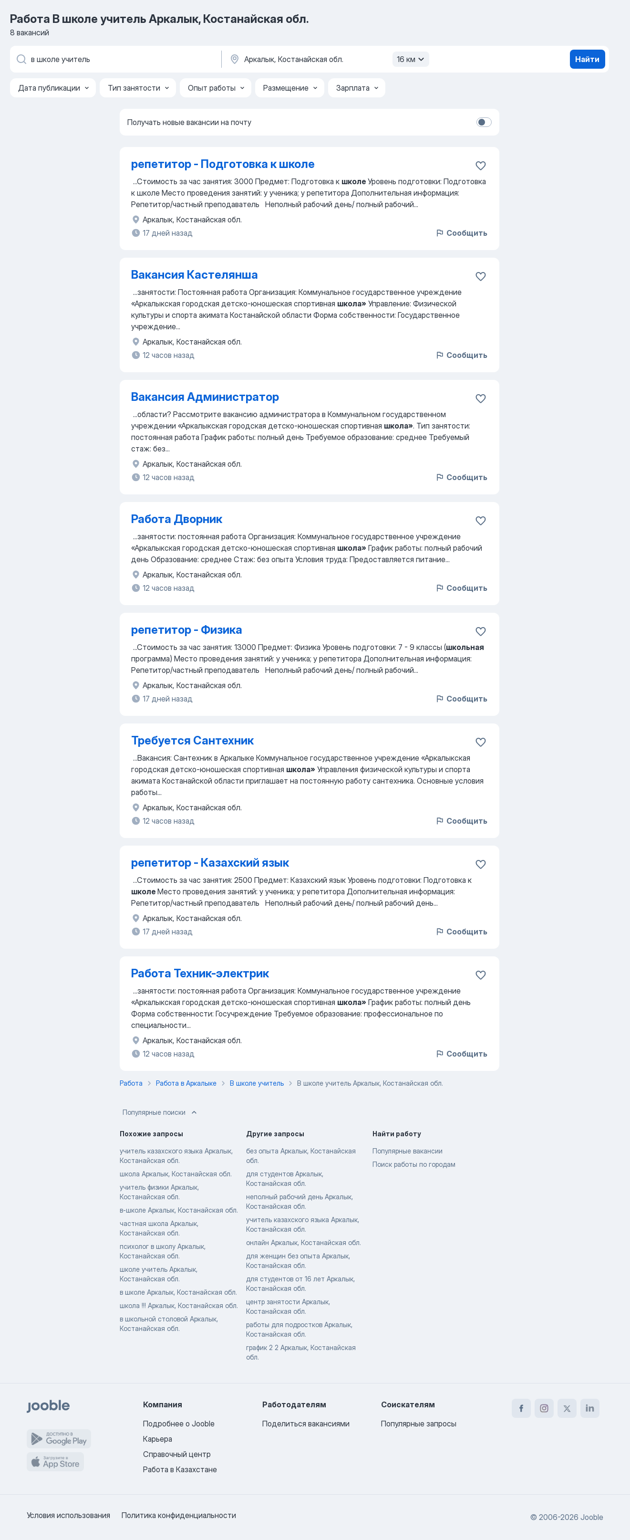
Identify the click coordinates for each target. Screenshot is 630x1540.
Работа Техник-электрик (200, 973)
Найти (587, 59)
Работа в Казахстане (180, 1469)
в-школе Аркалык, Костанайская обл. (179, 1210)
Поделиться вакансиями (306, 1423)
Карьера (157, 1439)
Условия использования (68, 1515)
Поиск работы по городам (413, 1164)
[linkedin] (589, 1408)
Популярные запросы (418, 1423)
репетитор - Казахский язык (210, 863)
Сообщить (461, 233)
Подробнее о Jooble (179, 1423)
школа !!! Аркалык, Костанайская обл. (179, 1305)
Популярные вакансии (407, 1151)
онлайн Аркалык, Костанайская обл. (303, 1242)
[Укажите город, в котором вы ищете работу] (328, 59)
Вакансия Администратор (205, 397)
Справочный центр (177, 1454)
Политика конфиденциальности (179, 1515)
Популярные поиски (161, 1112)
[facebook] (521, 1408)
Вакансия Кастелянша (194, 275)
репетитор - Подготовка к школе (223, 164)
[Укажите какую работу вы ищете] (115, 59)
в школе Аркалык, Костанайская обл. (178, 1292)
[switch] (484, 122)
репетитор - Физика (186, 630)
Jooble (591, 1517)
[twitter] (567, 1408)
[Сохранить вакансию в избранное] (481, 166)
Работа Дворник (176, 519)
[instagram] (544, 1408)
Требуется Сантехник (192, 740)
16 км (412, 59)
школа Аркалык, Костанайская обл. (176, 1174)
